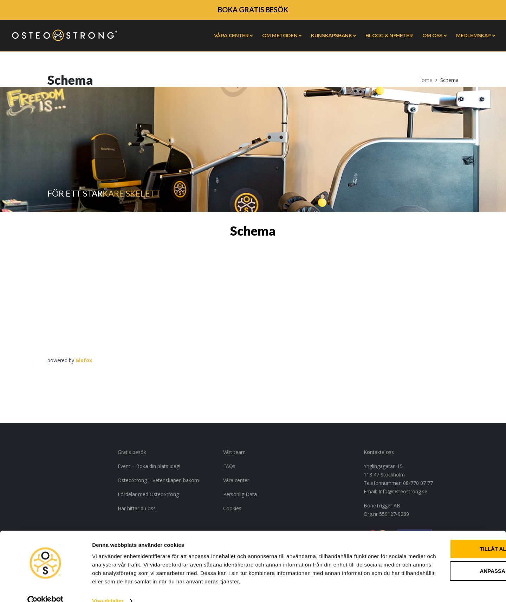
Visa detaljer (107, 588)
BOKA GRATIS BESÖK (253, 9)
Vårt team (234, 452)
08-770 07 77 (418, 483)
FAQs (229, 466)
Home (425, 80)
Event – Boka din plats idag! (149, 466)
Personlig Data (240, 494)
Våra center (236, 480)
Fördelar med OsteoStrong (148, 494)
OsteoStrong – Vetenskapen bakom (158, 480)
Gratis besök (132, 452)
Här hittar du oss (137, 508)
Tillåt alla (447, 528)
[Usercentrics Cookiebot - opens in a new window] (45, 588)
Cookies (232, 508)
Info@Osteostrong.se (402, 491)
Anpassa (448, 550)
